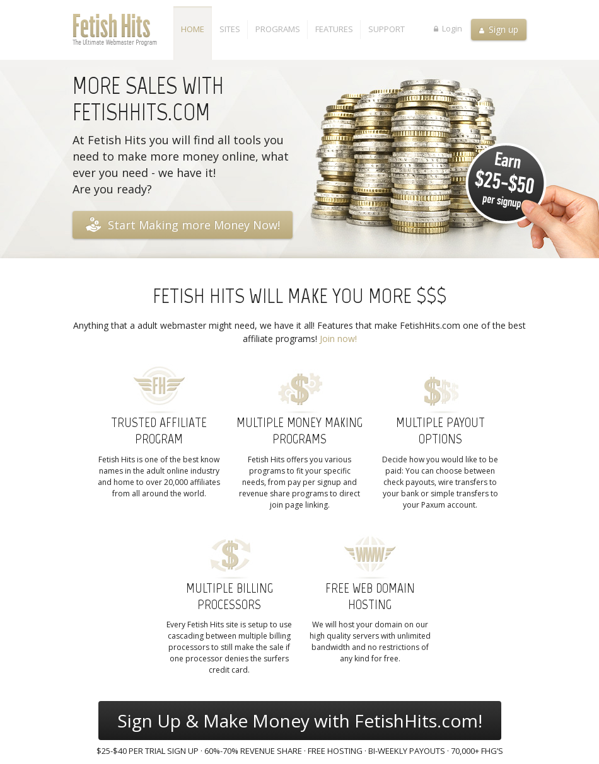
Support (386, 29)
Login (448, 28)
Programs (277, 29)
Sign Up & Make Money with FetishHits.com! (299, 721)
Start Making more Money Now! (182, 224)
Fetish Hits (123, 29)
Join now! (338, 339)
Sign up (498, 29)
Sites (229, 29)
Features (334, 29)
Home (192, 29)
